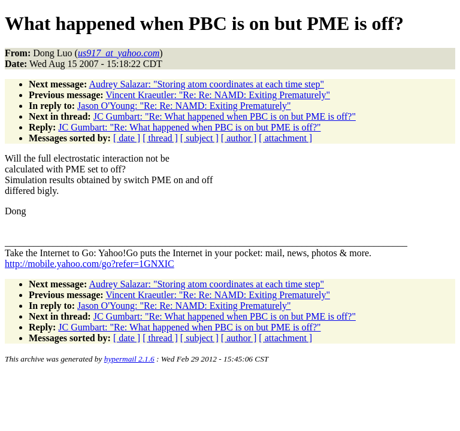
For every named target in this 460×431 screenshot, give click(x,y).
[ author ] (239, 138)
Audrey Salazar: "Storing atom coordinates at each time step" (206, 84)
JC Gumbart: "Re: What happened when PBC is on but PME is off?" (224, 116)
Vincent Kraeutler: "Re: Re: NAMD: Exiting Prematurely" (217, 95)
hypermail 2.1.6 (129, 358)
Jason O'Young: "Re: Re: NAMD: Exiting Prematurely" (184, 106)
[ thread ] (160, 138)
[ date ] (126, 138)
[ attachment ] (285, 138)
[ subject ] (199, 138)
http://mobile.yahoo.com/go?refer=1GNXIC (89, 264)
